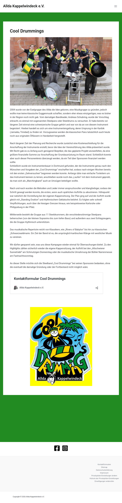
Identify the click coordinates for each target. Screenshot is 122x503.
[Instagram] (65, 448)
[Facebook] (57, 448)
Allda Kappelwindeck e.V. (23, 6)
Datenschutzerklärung (104, 470)
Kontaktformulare (104, 464)
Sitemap (104, 467)
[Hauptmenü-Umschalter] (115, 6)
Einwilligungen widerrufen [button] (104, 481)
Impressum (104, 473)
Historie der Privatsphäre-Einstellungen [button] (104, 478)
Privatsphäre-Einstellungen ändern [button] (104, 476)
